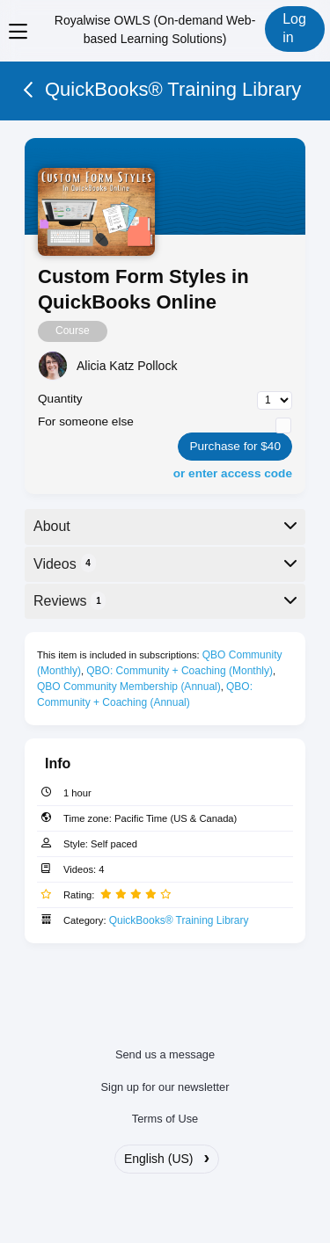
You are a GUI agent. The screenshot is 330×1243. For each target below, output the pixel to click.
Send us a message (165, 1054)
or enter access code (232, 473)
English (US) (166, 1157)
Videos (166, 563)
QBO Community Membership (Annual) (129, 686)
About (166, 525)
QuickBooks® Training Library (179, 920)
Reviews (166, 600)
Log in (294, 28)
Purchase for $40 (235, 446)
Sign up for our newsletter (165, 1087)
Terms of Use (165, 1118)
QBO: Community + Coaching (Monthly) (179, 671)
